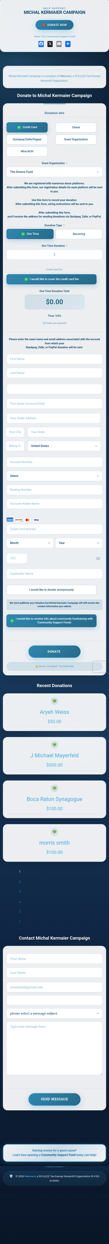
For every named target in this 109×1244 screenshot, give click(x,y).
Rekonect (65, 76)
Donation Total (55, 291)
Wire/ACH (27, 151)
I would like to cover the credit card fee (54, 279)
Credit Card (30, 127)
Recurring (79, 234)
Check (76, 127)
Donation (54, 246)
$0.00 (54, 302)
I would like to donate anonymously (51, 589)
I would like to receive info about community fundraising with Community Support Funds (54, 620)
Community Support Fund (58, 1155)
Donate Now (57, 25)
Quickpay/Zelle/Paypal (27, 139)
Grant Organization (76, 139)
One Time (33, 233)
